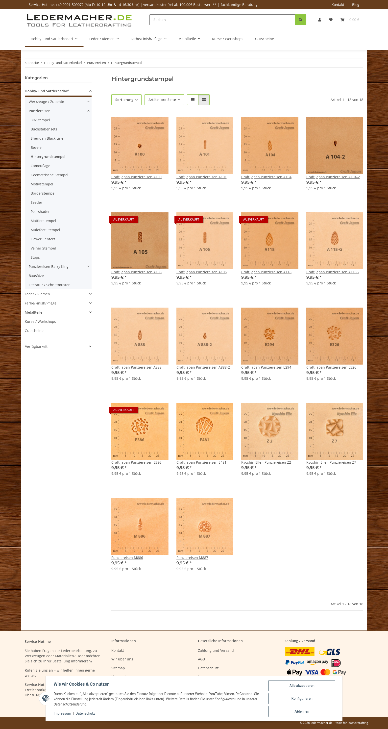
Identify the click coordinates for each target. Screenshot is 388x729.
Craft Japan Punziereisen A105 (136, 272)
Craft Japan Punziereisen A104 (266, 177)
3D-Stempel (40, 120)
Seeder (36, 202)
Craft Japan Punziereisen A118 (266, 272)
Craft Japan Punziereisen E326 (331, 367)
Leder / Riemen (37, 294)
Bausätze (36, 275)
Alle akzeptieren (301, 686)
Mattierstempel (43, 220)
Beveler (37, 147)
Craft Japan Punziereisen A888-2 (203, 367)
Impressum (62, 714)
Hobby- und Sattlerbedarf (47, 91)
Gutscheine (34, 330)
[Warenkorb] (350, 19)
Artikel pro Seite (162, 99)
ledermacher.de (322, 723)
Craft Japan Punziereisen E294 (266, 367)
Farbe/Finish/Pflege (40, 303)
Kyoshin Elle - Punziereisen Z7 (331, 462)
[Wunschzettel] (331, 19)
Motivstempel (42, 184)
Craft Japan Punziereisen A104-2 (333, 177)
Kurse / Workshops (40, 321)
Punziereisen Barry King (49, 266)
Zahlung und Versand (216, 650)
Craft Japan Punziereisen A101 (201, 177)
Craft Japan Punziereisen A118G (332, 272)
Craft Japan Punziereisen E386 (136, 462)
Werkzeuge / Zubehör (46, 101)
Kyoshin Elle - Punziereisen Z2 (266, 462)
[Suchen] (222, 19)
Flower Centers (43, 239)
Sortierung (124, 99)
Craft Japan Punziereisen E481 (201, 462)
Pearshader (40, 211)
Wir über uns (122, 659)
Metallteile (33, 312)
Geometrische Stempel (49, 175)
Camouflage (40, 165)
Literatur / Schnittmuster (49, 284)
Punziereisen (39, 110)
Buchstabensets (44, 129)
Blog (355, 4)
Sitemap (118, 668)
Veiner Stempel (43, 248)
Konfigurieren (301, 699)
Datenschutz (85, 714)
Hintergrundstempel (48, 156)
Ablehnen (301, 711)
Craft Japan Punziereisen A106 (201, 272)
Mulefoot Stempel (45, 229)
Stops (35, 257)
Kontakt (338, 4)
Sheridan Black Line (47, 138)
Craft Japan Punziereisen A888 (136, 367)
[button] (319, 19)
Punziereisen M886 (127, 557)
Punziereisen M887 (192, 557)
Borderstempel (43, 193)
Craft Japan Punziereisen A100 (136, 177)
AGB (201, 659)
